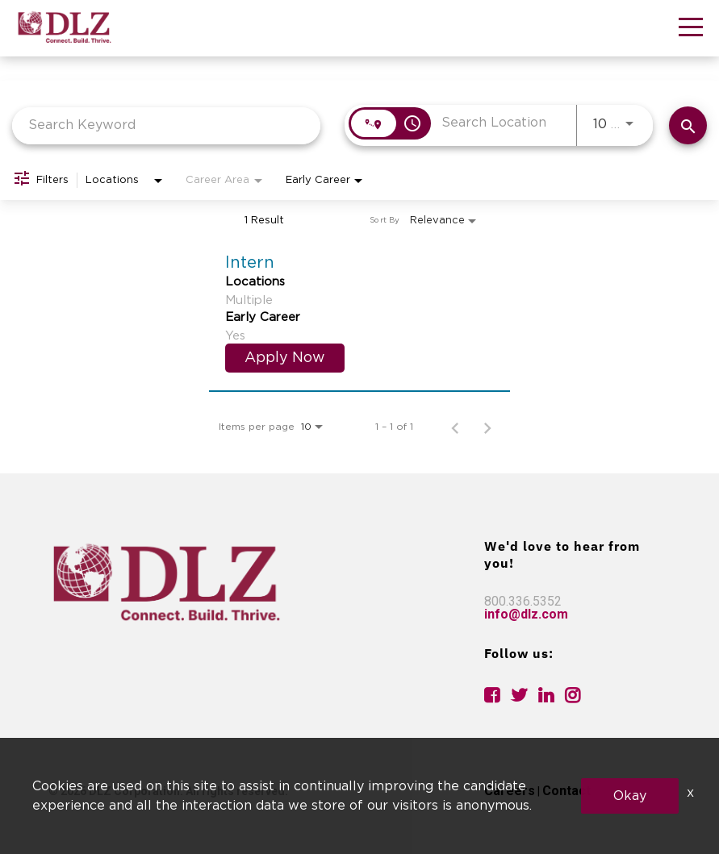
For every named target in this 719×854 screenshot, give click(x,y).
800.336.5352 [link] (523, 601)
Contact (566, 790)
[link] (359, 311)
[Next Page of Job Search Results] (487, 426)
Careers (509, 790)
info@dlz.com (526, 614)
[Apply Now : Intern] (285, 358)
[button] (691, 30)
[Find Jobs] (688, 125)
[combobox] (166, 125)
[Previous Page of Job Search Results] (455, 426)
